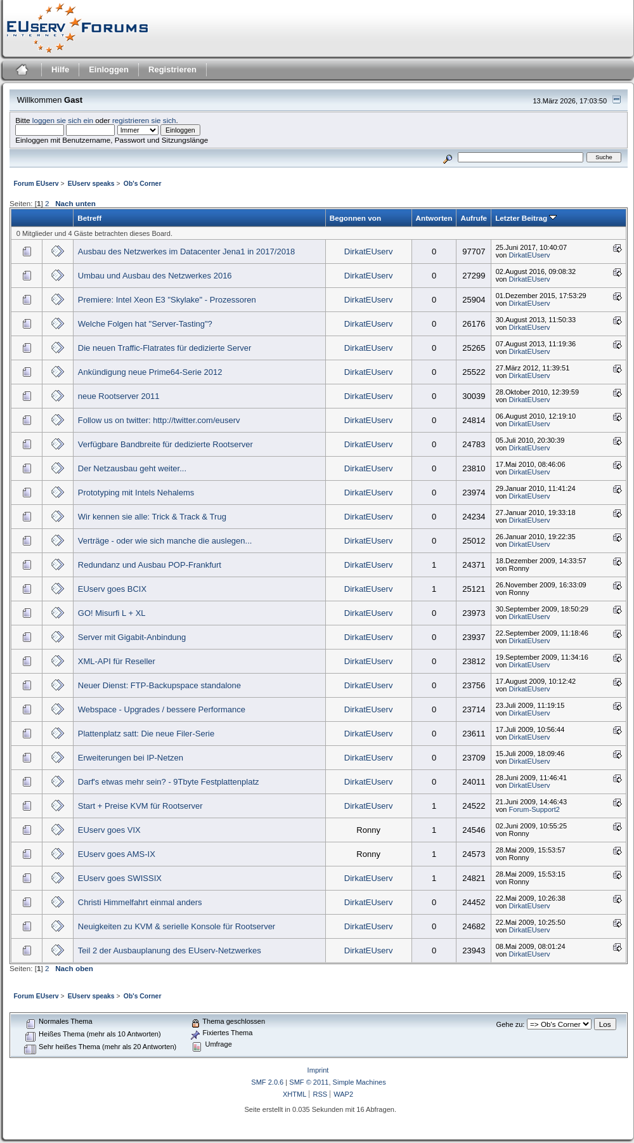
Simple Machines (359, 1082)
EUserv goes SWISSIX (120, 878)
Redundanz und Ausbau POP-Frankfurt (149, 565)
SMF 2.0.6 (267, 1082)
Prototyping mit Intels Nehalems (136, 492)
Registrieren (172, 69)
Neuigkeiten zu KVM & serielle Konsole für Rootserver (176, 926)
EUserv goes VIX (109, 830)
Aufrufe (473, 218)
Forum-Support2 (534, 809)
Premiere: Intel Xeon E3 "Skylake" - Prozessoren (167, 299)
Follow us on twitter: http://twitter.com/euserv (159, 420)
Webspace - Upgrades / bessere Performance (161, 709)
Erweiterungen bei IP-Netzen (130, 757)
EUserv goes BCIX (112, 589)
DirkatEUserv (368, 251)
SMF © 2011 (308, 1082)
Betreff (89, 218)
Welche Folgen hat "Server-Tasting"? (145, 324)
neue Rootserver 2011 (119, 396)
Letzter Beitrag (526, 218)
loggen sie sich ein (62, 120)
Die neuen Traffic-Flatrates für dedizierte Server (165, 348)
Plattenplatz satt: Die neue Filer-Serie (146, 733)
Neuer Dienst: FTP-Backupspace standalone (159, 685)
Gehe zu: (510, 1024)
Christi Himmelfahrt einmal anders (140, 902)
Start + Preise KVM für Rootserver (140, 806)
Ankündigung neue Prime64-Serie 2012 (150, 372)
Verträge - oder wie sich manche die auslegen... (165, 540)
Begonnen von (355, 218)
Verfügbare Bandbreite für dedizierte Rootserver (165, 444)
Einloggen (109, 69)
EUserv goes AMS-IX (116, 854)
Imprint (318, 1070)
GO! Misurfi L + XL (112, 613)
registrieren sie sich (144, 120)
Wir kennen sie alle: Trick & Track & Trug (152, 516)
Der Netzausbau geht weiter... (132, 468)
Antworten (434, 218)
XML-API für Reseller (116, 661)
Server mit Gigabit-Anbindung (132, 637)
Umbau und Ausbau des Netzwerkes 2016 (155, 275)
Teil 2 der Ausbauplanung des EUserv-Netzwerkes (169, 950)
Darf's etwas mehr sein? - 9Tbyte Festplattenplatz (168, 782)
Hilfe (60, 69)
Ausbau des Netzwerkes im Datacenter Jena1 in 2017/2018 (186, 251)
